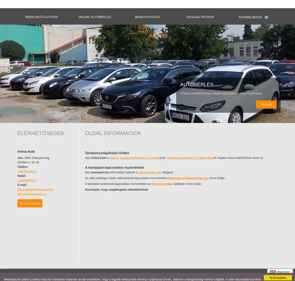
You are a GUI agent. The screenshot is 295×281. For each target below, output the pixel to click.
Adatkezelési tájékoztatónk (84, 274)
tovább (266, 96)
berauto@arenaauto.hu (32, 185)
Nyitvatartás (29, 195)
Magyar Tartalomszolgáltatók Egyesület (134, 149)
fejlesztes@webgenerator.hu (189, 170)
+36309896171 (27, 172)
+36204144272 (27, 163)
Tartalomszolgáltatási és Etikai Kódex (190, 149)
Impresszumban (162, 175)
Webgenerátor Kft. (149, 164)
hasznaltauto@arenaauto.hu (35, 181)
